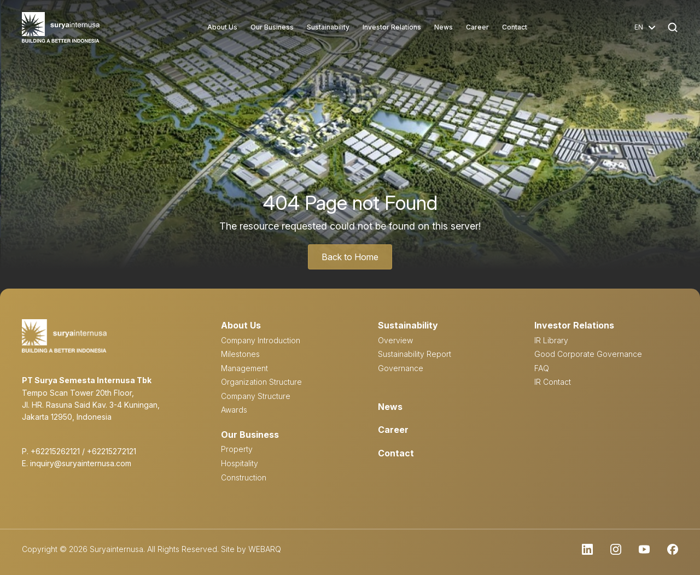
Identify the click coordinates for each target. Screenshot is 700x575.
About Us (222, 27)
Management (244, 368)
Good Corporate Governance (588, 354)
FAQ (541, 368)
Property (237, 449)
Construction (243, 477)
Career (477, 27)
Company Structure (255, 396)
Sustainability (328, 27)
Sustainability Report (414, 354)
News (443, 27)
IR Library (551, 340)
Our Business (272, 27)
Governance (400, 368)
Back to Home (350, 256)
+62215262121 (55, 451)
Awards (234, 409)
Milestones (240, 354)
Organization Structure (261, 381)
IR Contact (552, 381)
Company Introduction (260, 340)
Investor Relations (392, 27)
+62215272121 (111, 451)
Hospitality (239, 463)
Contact (514, 27)
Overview (395, 340)
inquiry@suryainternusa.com (80, 463)
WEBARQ (264, 549)
